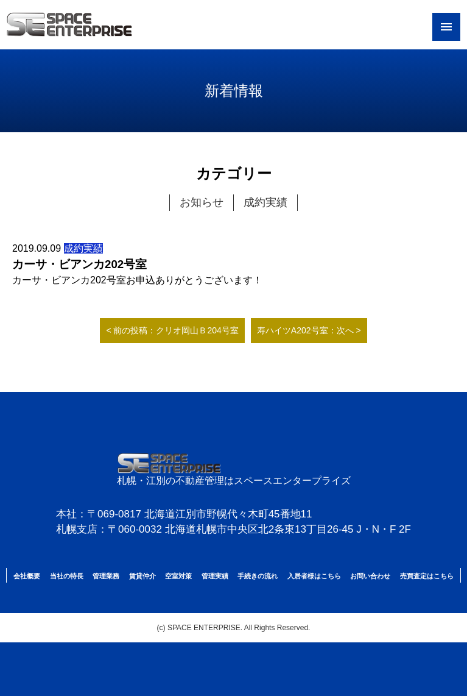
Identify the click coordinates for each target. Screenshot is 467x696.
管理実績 (215, 576)
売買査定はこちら (427, 576)
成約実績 (265, 202)
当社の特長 (66, 576)
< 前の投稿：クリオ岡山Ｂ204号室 (172, 330)
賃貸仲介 (142, 576)
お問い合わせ (370, 576)
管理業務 (106, 576)
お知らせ (201, 202)
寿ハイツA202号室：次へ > (309, 330)
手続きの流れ (257, 576)
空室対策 (178, 576)
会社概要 (26, 576)
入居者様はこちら (314, 576)
